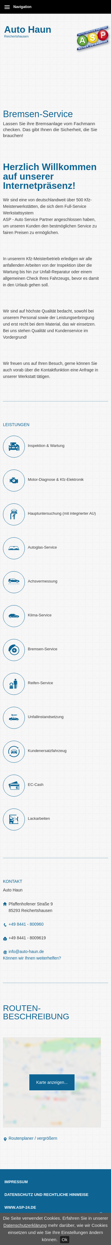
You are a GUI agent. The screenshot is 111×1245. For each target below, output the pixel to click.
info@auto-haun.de (26, 951)
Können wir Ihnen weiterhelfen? (32, 958)
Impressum (16, 1182)
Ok (64, 1239)
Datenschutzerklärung (25, 1225)
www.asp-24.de (20, 1207)
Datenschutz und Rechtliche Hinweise (46, 1194)
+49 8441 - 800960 (23, 924)
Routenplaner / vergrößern (30, 1138)
